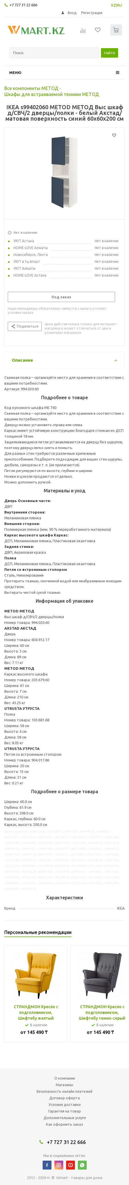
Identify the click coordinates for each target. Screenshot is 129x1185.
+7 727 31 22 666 (23, 5)
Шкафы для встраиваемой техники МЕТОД (51, 94)
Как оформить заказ (64, 1124)
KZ (113, 5)
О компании (64, 1078)
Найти (109, 53)
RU (119, 5)
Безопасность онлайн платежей (64, 1091)
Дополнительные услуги (64, 1118)
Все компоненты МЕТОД (31, 88)
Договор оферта (64, 1098)
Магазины (64, 1085)
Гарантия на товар (64, 1111)
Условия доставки (65, 1104)
